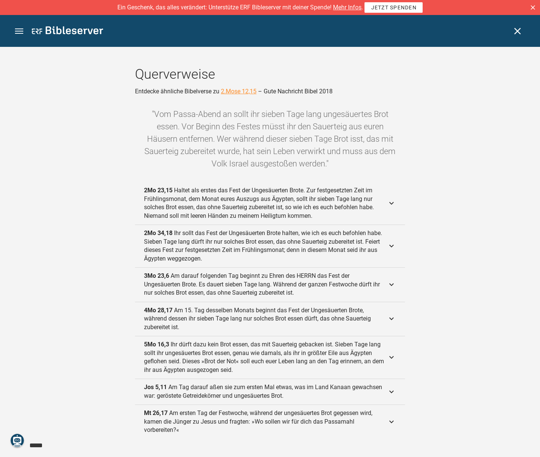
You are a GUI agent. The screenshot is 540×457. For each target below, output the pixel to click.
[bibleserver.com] (67, 32)
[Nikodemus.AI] (17, 440)
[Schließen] (517, 31)
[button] (533, 7)
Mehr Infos (347, 7)
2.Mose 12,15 (238, 91)
